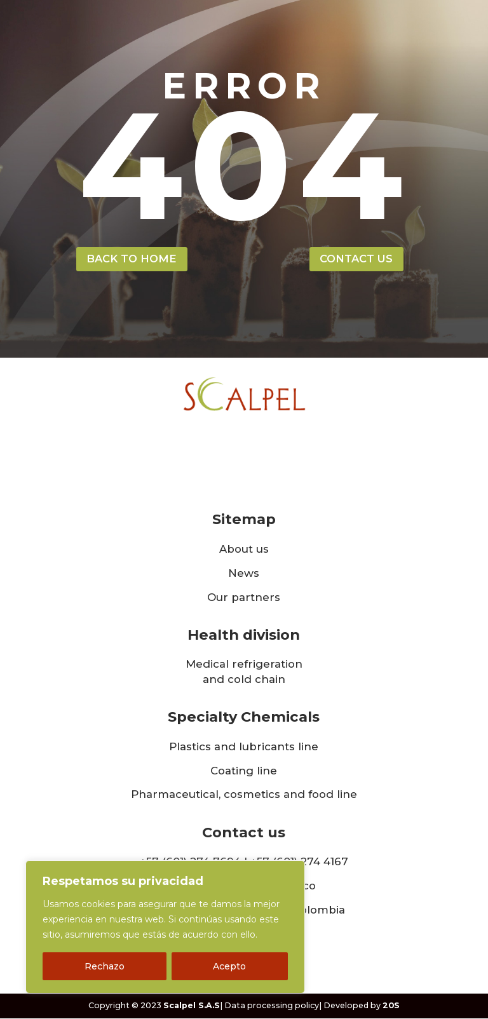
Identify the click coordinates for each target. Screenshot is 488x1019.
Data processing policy (271, 1006)
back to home (131, 259)
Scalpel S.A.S (191, 1006)
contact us (356, 259)
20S (391, 1006)
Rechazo (105, 966)
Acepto (229, 966)
